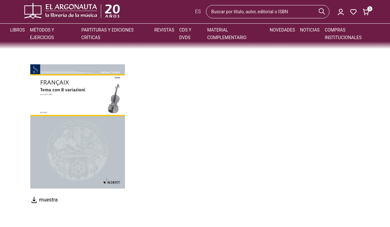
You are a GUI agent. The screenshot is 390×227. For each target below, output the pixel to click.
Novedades (282, 29)
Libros (17, 29)
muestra (44, 200)
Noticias (310, 29)
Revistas (164, 29)
